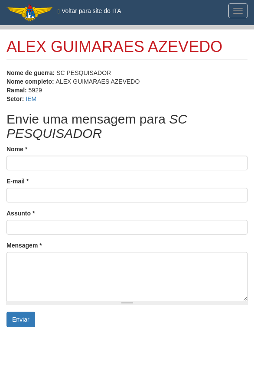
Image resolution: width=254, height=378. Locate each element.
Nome (17, 149)
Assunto (21, 213)
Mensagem (24, 245)
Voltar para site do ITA (89, 11)
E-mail (18, 181)
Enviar (20, 319)
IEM (31, 98)
